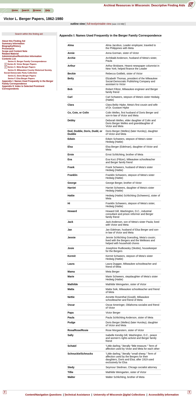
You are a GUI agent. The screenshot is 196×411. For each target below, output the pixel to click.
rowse (37, 10)
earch (25, 10)
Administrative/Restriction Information (22, 56)
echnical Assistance (77, 394)
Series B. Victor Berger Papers (22, 64)
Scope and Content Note (14, 51)
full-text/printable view (99, 23)
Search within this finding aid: (29, 34)
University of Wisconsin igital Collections (119, 394)
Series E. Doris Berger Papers (22, 76)
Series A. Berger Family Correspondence (27, 61)
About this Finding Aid (13, 41)
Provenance (8, 48)
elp (47, 10)
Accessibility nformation (163, 394)
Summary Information (13, 43)
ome (15, 10)
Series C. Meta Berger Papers (21, 67)
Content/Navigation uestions (43, 394)
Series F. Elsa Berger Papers (21, 78)
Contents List (9, 59)
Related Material (10, 53)
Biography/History (11, 46)
